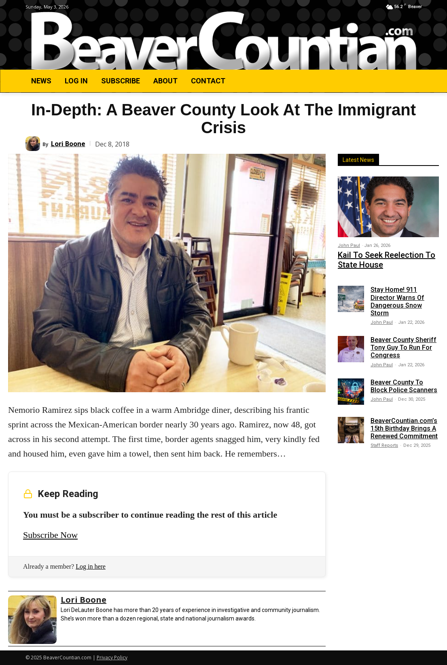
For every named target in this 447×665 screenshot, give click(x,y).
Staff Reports (384, 441)
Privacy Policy (112, 657)
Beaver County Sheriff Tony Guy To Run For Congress (403, 343)
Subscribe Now (50, 535)
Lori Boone (68, 143)
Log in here (91, 566)
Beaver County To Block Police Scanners (404, 382)
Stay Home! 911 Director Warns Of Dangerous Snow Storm (397, 297)
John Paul (349, 245)
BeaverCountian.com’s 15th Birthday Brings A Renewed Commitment (404, 424)
